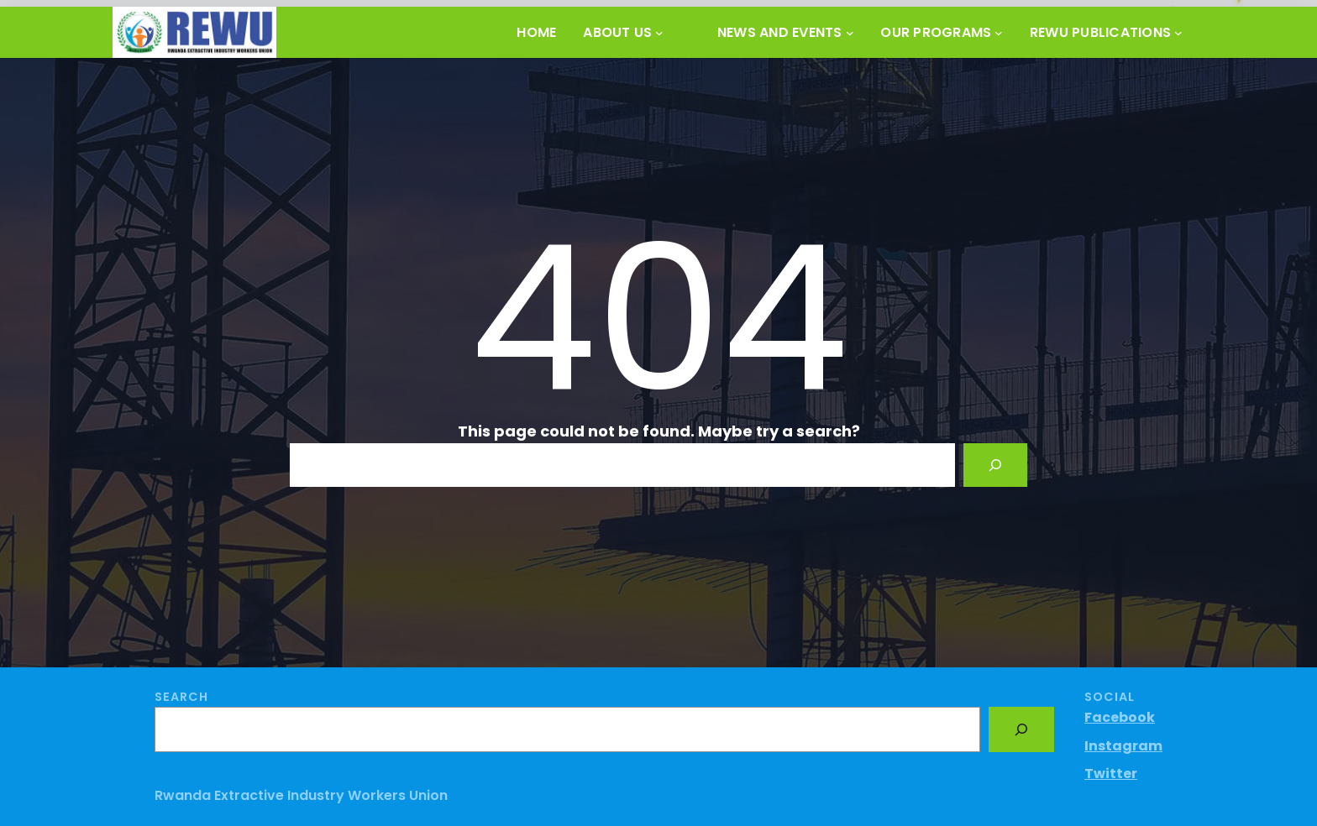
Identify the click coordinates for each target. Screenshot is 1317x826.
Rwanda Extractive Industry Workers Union (301, 795)
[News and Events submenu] (850, 33)
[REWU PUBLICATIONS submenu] (1178, 33)
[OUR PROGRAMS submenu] (998, 33)
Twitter (1110, 773)
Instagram (1123, 745)
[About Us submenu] (659, 33)
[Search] (995, 465)
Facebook (1119, 717)
